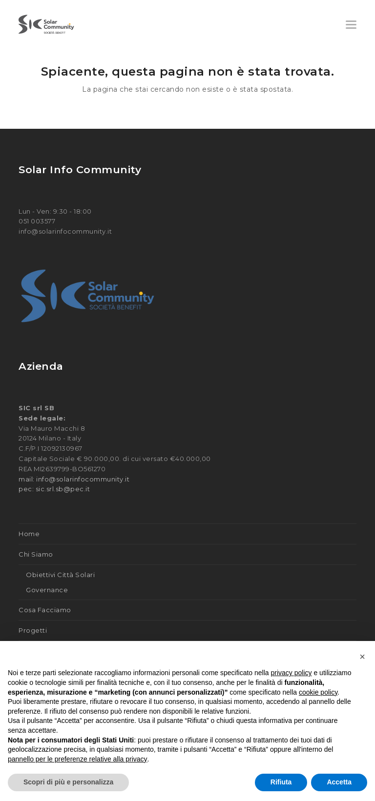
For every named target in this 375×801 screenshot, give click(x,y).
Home (29, 534)
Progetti (33, 630)
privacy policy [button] (291, 673)
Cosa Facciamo (45, 610)
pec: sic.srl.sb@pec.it (54, 489)
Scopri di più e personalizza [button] (68, 782)
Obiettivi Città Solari (60, 575)
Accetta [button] (339, 782)
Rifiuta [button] (281, 782)
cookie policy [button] (318, 692)
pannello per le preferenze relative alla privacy (77, 759)
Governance (47, 590)
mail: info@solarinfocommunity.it (74, 479)
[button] (351, 24)
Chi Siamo (36, 554)
